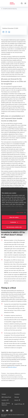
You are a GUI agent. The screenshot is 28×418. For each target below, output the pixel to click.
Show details (20, 212)
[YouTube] (7, 410)
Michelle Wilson (12, 367)
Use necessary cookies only (14, 227)
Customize (14, 222)
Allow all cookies (14, 217)
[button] (3, 32)
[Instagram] (11, 410)
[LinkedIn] (3, 410)
